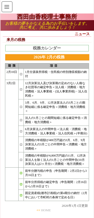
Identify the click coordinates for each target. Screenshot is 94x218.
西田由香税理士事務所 (47, 16)
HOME (46, 210)
